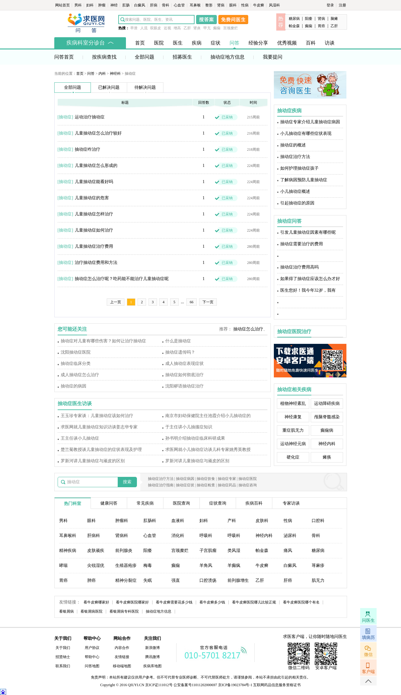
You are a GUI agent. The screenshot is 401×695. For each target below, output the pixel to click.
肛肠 (126, 5)
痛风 (288, 550)
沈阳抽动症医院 (76, 352)
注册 (342, 5)
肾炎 (197, 28)
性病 (245, 5)
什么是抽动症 (178, 341)
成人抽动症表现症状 (184, 363)
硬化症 (293, 457)
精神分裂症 (126, 580)
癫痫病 (326, 430)
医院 (159, 42)
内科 (102, 73)
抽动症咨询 (247, 485)
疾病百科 (254, 503)
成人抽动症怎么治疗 (80, 375)
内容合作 (122, 648)
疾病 (197, 42)
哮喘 (63, 565)
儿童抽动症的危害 (92, 198)
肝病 (154, 5)
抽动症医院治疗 (294, 331)
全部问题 (144, 56)
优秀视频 (287, 42)
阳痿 (308, 18)
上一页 (115, 302)
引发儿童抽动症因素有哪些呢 (308, 232)
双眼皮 (155, 28)
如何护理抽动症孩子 (299, 168)
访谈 (330, 42)
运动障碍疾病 (327, 403)
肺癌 (91, 580)
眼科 (233, 5)
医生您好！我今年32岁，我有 (308, 290)
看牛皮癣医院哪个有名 (301, 602)
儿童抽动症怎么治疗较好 (98, 133)
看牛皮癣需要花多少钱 (174, 602)
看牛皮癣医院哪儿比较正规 (254, 602)
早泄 (134, 28)
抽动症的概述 (293, 145)
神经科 (115, 73)
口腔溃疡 (208, 580)
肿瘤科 (121, 520)
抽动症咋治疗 (87, 149)
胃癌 (321, 26)
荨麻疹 (318, 565)
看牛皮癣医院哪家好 (132, 602)
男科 (78, 5)
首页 (140, 42)
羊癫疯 (233, 565)
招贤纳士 (62, 657)
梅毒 (147, 565)
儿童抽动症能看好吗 (94, 181)
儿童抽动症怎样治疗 (94, 214)
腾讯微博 (152, 657)
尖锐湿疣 (95, 565)
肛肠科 (149, 520)
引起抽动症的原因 (297, 203)
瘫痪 (327, 457)
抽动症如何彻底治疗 (184, 375)
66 (191, 302)
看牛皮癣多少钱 (212, 602)
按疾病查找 (104, 56)
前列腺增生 (238, 580)
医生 (178, 42)
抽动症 (65, 117)
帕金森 (294, 26)
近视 (167, 28)
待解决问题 (145, 87)
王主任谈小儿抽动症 (80, 438)
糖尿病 (294, 18)
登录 (330, 5)
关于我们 (62, 648)
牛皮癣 (259, 5)
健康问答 (108, 503)
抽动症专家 (227, 479)
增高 (177, 28)
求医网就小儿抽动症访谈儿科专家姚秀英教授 (208, 449)
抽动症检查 (206, 485)
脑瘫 (334, 18)
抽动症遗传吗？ (180, 352)
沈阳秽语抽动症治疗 (184, 386)
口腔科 (318, 520)
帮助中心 (92, 657)
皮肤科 (262, 520)
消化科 (177, 535)
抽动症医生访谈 (75, 403)
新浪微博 (152, 648)
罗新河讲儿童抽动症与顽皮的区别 (93, 461)
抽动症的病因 (73, 386)
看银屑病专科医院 (124, 611)
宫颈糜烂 (230, 28)
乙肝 (187, 28)
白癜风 (140, 5)
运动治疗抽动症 (90, 117)
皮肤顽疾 (95, 550)
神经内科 (326, 443)
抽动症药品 (227, 485)
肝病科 (93, 535)
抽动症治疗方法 (295, 156)
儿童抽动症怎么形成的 (96, 165)
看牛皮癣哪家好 (96, 602)
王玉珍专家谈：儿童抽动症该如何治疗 (97, 415)
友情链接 (122, 657)
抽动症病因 (185, 479)
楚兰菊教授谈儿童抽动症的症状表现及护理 (101, 449)
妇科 (90, 5)
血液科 (177, 520)
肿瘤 (102, 5)
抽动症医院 (247, 479)
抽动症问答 (289, 221)
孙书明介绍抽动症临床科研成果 (195, 438)
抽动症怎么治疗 (248, 329)
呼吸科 (205, 535)
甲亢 (207, 28)
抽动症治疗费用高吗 (299, 267)
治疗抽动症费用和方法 (96, 262)
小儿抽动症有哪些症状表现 (305, 133)
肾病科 (121, 535)
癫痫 (216, 28)
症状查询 (217, 503)
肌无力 (318, 580)
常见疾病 (145, 503)
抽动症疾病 (289, 110)
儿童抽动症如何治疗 (94, 230)
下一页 (207, 302)
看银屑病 (66, 611)
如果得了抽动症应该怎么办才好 (310, 278)
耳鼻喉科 (67, 535)
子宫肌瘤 (208, 550)
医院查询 (181, 503)
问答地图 (92, 666)
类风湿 (233, 550)
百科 (311, 42)
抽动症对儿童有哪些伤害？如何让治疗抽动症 (103, 341)
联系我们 (62, 666)
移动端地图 (122, 666)
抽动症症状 (185, 485)
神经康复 (293, 417)
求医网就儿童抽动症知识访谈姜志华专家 (99, 427)
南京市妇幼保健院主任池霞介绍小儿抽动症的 (208, 415)
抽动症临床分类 (76, 363)
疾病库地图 (152, 666)
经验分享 (258, 42)
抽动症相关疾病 (294, 389)
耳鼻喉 (196, 5)
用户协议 (92, 648)
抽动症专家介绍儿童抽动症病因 (310, 122)
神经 (114, 5)
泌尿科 (290, 535)
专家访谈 (291, 503)
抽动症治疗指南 (161, 485)
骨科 (166, 5)
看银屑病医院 (91, 611)
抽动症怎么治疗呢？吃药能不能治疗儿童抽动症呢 (122, 278)
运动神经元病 (293, 443)
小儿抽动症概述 (295, 191)
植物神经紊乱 (293, 403)
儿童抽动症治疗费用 (94, 246)
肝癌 (288, 580)
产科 (231, 520)
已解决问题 (109, 87)
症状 (215, 42)
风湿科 (274, 5)
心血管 (180, 5)
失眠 (147, 580)
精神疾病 (67, 550)
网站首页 (63, 5)
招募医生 (182, 56)
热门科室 (72, 503)
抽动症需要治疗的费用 (301, 244)
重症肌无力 (293, 430)
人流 (144, 28)
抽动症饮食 (206, 479)
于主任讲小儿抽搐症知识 (188, 427)
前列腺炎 (123, 550)
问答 (234, 42)
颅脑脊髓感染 (327, 417)
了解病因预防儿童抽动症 (303, 180)
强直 (175, 580)
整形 (209, 5)
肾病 (221, 5)
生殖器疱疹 (126, 565)
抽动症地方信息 (227, 56)
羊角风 (205, 565)
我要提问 (272, 56)
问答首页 (64, 56)
